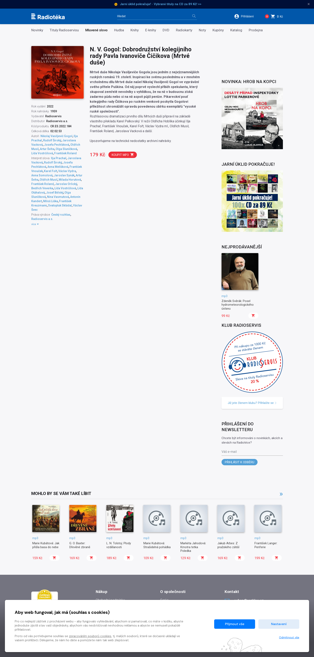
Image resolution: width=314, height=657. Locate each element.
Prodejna (256, 30)
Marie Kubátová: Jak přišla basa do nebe (45, 545)
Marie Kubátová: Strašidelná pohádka (157, 545)
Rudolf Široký (52, 140)
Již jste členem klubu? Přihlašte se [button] (252, 403)
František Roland (65, 153)
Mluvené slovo (96, 30)
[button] (246, 16)
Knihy (135, 30)
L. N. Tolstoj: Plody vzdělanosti (118, 545)
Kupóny (218, 30)
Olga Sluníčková (66, 149)
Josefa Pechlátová (56, 144)
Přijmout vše (234, 624)
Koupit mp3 (123, 155)
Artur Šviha (47, 149)
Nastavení (279, 624)
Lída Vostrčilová (42, 153)
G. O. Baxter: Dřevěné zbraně (79, 545)
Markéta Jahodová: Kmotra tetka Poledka (193, 547)
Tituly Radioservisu (64, 30)
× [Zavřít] (308, 4)
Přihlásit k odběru (239, 462)
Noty (202, 30)
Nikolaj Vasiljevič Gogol (56, 136)
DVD (166, 30)
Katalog (236, 30)
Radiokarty (184, 30)
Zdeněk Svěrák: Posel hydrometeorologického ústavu (238, 304)
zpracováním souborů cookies (90, 636)
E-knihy (150, 30)
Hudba (119, 30)
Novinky (37, 30)
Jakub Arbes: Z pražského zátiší (228, 545)
